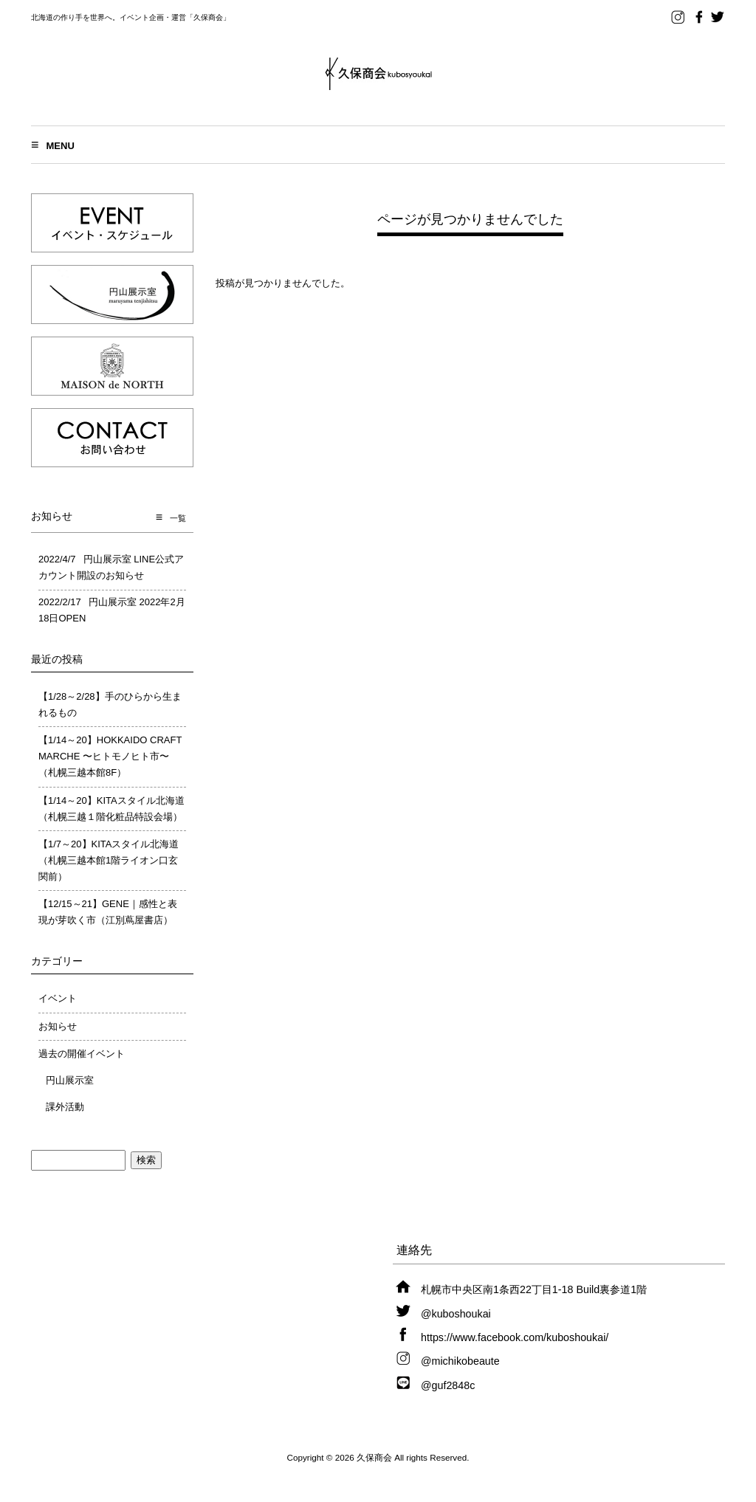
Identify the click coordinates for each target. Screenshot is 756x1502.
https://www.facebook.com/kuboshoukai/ (514, 1337)
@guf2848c (448, 1385)
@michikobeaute (460, 1361)
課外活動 (65, 1106)
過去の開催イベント (81, 1053)
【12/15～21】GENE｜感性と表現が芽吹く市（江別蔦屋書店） (107, 912)
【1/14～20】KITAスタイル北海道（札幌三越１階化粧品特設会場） (111, 808)
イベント (57, 998)
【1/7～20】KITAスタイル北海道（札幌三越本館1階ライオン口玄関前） (108, 860)
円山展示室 (70, 1080)
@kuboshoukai (456, 1314)
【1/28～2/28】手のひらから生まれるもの (110, 704)
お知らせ (57, 1026)
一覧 (178, 518)
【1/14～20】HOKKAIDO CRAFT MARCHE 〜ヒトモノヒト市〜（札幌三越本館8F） (110, 756)
